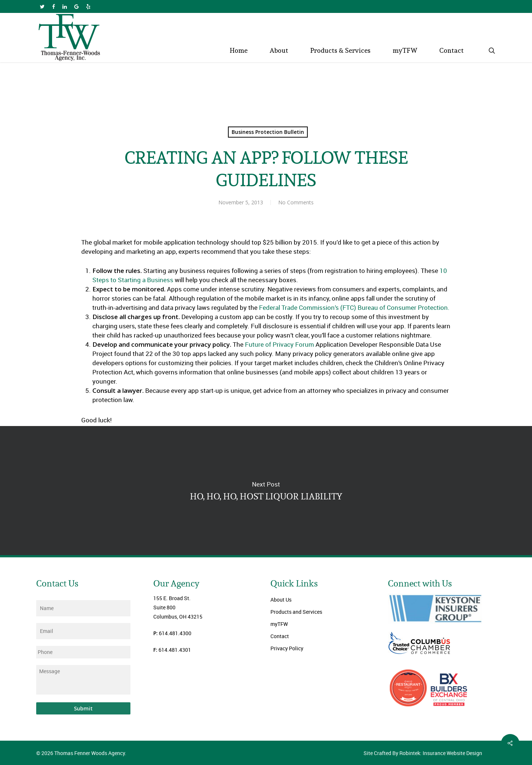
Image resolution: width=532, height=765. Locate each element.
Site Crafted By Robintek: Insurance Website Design (423, 753)
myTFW (279, 623)
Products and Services (296, 611)
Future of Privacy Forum (278, 344)
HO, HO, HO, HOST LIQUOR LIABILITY (266, 490)
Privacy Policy (286, 648)
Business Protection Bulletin (268, 131)
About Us (280, 599)
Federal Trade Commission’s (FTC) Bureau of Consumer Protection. (354, 307)
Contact (279, 636)
